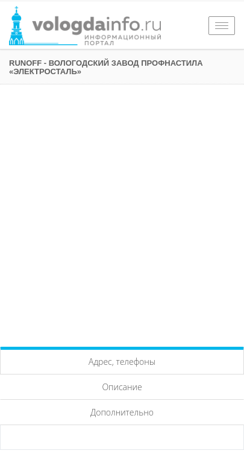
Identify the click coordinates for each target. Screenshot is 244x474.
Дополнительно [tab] (122, 412)
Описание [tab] (122, 387)
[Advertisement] (122, 212)
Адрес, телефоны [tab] (122, 361)
